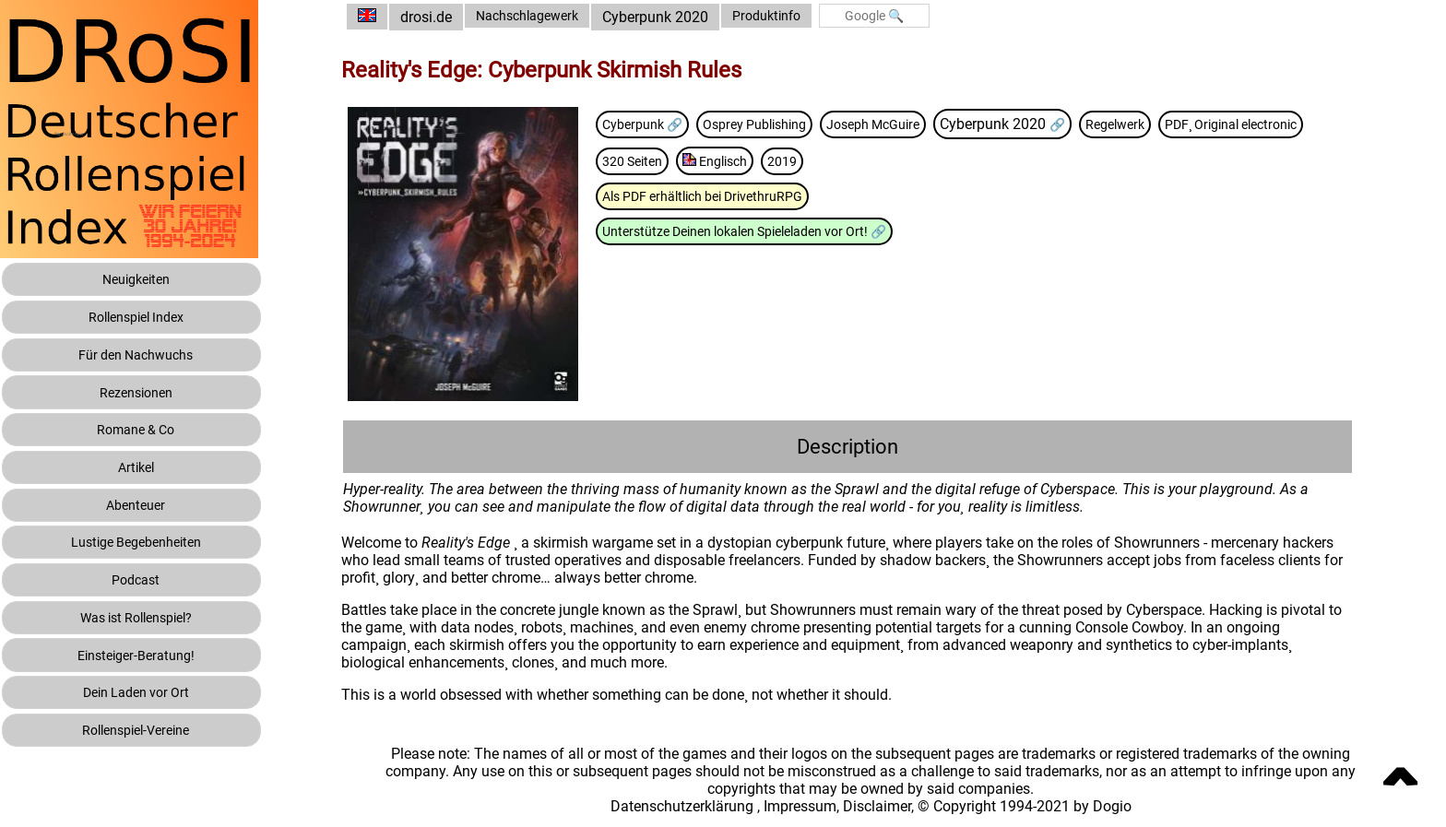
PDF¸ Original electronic (710, 161)
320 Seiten (840, 161)
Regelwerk (1191, 123)
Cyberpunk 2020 (699, 17)
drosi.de (457, 17)
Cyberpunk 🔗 (679, 123)
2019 (1005, 161)
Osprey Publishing (804, 123)
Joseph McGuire (936, 123)
